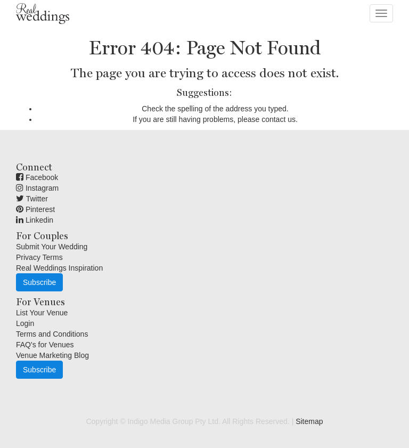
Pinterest (35, 209)
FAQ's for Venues (45, 344)
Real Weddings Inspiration (59, 268)
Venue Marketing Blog (52, 355)
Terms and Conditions (52, 334)
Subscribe (39, 282)
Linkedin (34, 220)
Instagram (37, 188)
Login (25, 323)
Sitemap (309, 421)
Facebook (37, 177)
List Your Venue (42, 312)
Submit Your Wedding (51, 246)
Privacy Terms (39, 257)
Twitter (32, 198)
